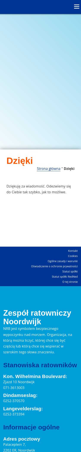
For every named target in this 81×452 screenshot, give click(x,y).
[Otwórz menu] (76, 6)
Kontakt (73, 251)
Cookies (73, 256)
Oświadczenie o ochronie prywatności (54, 266)
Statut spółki (70, 271)
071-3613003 (13, 387)
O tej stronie (70, 282)
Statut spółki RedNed (65, 276)
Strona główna (48, 168)
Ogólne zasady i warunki (63, 261)
